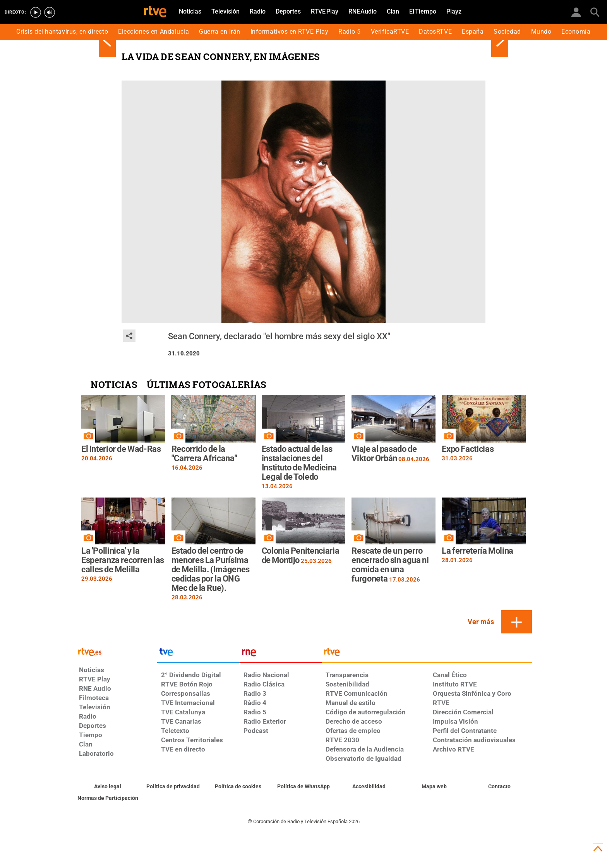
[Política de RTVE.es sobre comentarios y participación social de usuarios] (108, 798)
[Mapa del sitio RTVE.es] (434, 787)
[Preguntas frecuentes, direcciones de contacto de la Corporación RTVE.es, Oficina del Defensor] (499, 787)
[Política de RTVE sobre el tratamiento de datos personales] (173, 787)
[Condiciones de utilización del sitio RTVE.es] (108, 787)
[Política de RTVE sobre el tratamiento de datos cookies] (238, 787)
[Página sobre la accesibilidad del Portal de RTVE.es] (369, 787)
